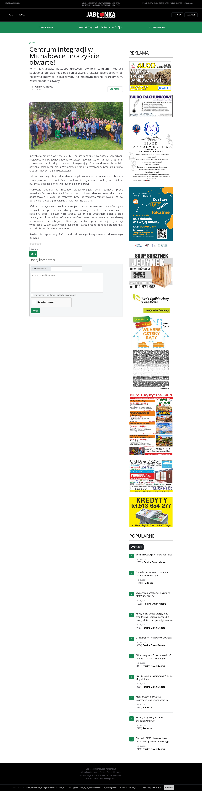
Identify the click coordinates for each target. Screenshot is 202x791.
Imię (39, 268)
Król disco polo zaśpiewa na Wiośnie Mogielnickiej (154, 677)
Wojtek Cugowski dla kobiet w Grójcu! (101, 27)
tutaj (160, 788)
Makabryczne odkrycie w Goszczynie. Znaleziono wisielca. (152, 698)
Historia (177, 15)
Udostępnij (114, 89)
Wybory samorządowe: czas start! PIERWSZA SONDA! (153, 594)
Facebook (191, 15)
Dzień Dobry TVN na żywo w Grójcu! (154, 637)
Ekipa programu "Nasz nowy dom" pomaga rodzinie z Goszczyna (153, 657)
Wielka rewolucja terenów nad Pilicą (154, 554)
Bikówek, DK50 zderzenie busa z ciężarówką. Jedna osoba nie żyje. (152, 740)
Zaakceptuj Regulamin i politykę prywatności (55, 295)
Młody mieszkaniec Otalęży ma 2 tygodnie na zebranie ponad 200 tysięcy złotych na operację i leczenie (154, 617)
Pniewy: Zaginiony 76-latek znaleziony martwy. (149, 719)
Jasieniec (32, 43)
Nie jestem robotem (45, 302)
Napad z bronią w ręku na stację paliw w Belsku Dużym (152, 574)
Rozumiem (169, 788)
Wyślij (35, 311)
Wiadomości (136, 547)
